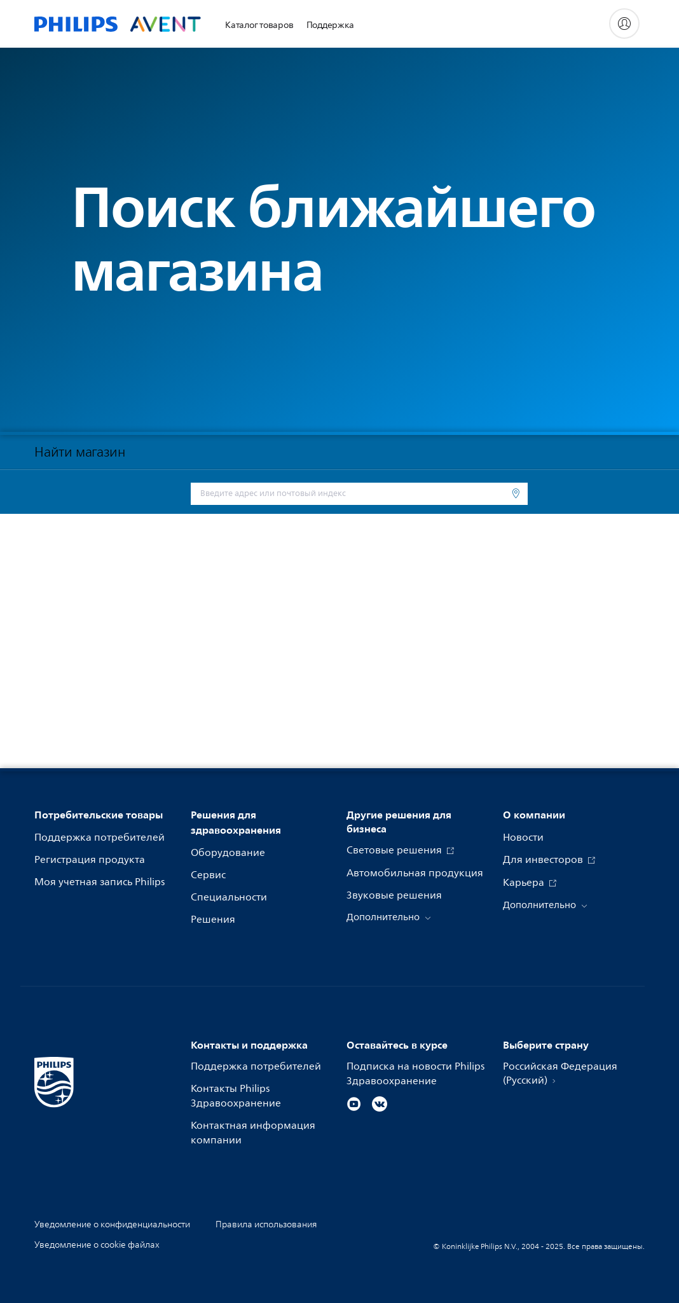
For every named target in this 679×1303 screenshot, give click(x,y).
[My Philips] (624, 23)
